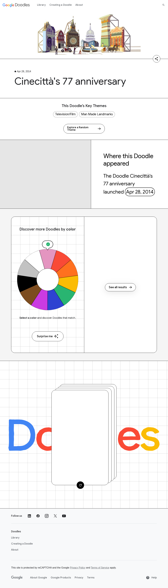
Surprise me (47, 336)
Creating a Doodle (60, 4)
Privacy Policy (77, 567)
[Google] (17, 577)
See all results (120, 287)
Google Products (61, 577)
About (79, 4)
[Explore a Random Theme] (84, 129)
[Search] (163, 5)
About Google (38, 577)
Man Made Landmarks (97, 114)
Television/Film (65, 114)
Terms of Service (100, 567)
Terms (90, 577)
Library (41, 4)
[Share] (156, 58)
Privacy (79, 577)
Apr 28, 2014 (139, 192)
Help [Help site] (151, 577)
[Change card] (80, 485)
